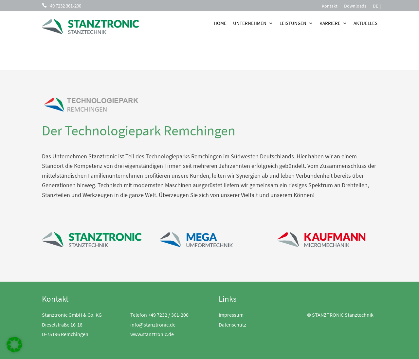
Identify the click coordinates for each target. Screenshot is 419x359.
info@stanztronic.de (152, 324)
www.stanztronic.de (152, 334)
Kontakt (329, 6)
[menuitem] (375, 7)
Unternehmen (249, 23)
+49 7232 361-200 (64, 6)
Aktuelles (365, 23)
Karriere (329, 23)
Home (220, 23)
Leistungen (293, 23)
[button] (14, 344)
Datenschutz (232, 324)
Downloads (355, 6)
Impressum (231, 314)
